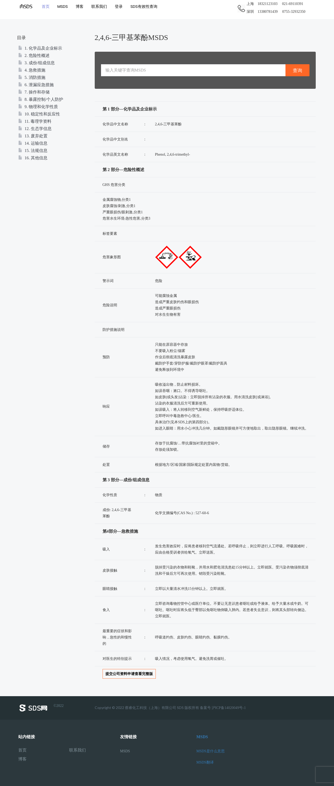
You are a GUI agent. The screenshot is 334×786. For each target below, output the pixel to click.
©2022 (41, 708)
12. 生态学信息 (35, 128)
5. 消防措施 (31, 77)
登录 (119, 6)
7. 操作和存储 (34, 92)
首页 (46, 6)
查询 (297, 70)
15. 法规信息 (32, 150)
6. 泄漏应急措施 (36, 85)
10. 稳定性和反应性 (39, 114)
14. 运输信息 (32, 143)
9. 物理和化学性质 (38, 106)
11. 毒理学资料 (34, 121)
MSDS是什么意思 (210, 751)
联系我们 (99, 6)
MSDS (62, 6)
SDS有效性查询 (143, 6)
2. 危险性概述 (34, 55)
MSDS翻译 (205, 762)
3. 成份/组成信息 (36, 63)
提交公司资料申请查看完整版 (129, 674)
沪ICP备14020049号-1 (229, 708)
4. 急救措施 (31, 70)
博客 (80, 6)
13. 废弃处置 (32, 136)
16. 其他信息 (32, 158)
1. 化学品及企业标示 (40, 48)
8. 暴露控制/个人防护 (40, 99)
